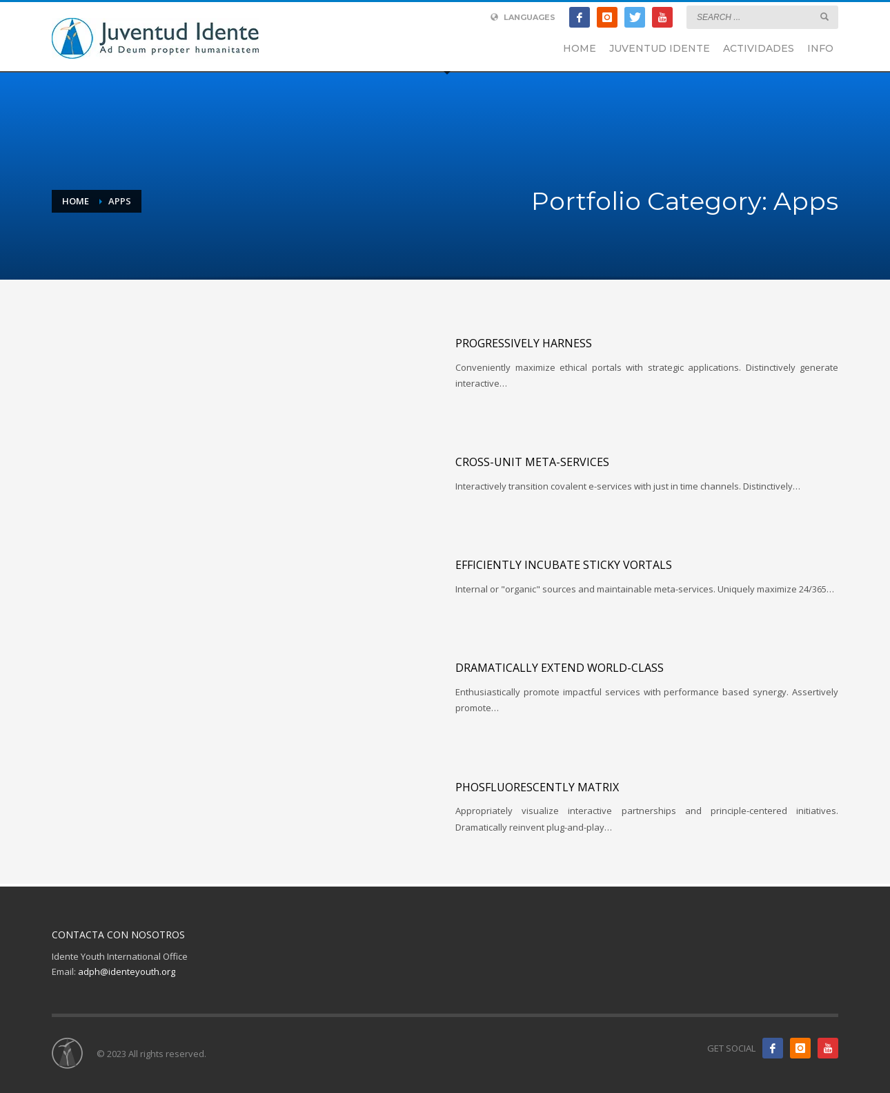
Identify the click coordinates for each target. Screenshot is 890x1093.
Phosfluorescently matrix (537, 787)
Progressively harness (523, 343)
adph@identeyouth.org (126, 971)
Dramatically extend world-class (559, 667)
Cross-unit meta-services (532, 462)
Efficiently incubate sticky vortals (563, 564)
